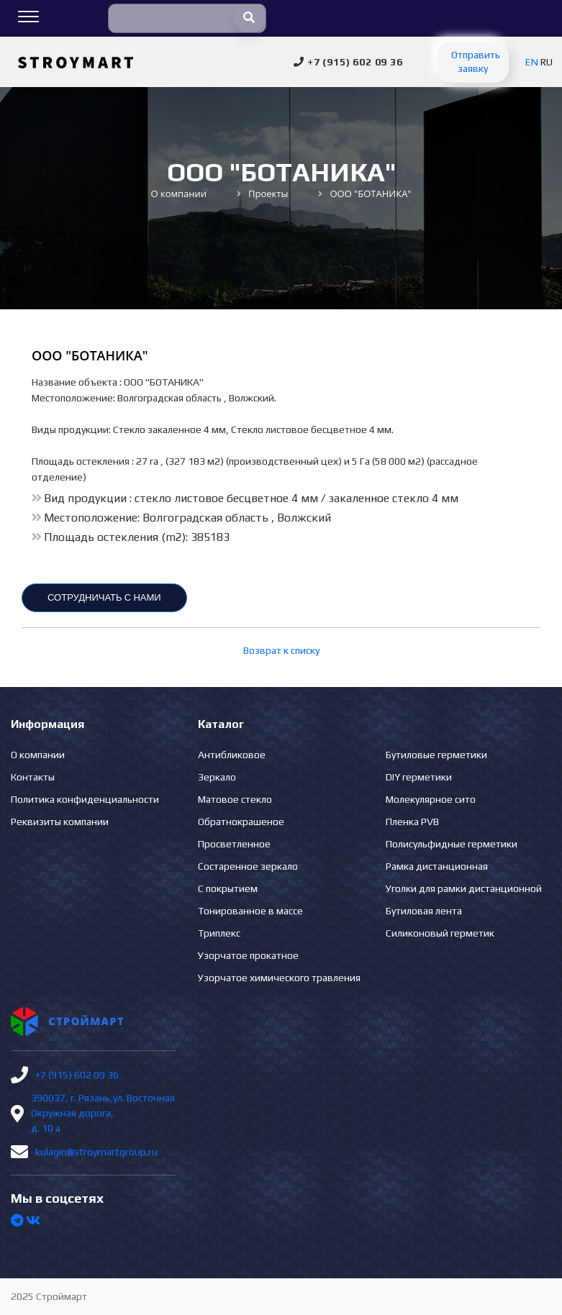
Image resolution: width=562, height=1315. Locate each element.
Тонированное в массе (250, 910)
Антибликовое (232, 754)
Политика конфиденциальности (85, 799)
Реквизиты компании (60, 821)
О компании (38, 754)
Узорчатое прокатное (248, 955)
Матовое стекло (235, 799)
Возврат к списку (281, 650)
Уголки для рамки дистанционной (464, 888)
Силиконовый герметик (440, 933)
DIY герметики (419, 777)
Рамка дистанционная (437, 866)
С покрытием (228, 888)
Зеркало (217, 777)
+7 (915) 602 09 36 (77, 1074)
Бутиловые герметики (436, 754)
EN (531, 62)
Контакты (33, 777)
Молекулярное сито (431, 799)
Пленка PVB (412, 821)
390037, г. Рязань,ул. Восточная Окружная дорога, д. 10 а (103, 1113)
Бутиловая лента (424, 910)
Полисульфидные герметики (451, 844)
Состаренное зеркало (248, 866)
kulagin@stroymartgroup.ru (96, 1151)
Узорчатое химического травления (279, 977)
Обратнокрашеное (241, 821)
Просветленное (234, 844)
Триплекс (219, 933)
